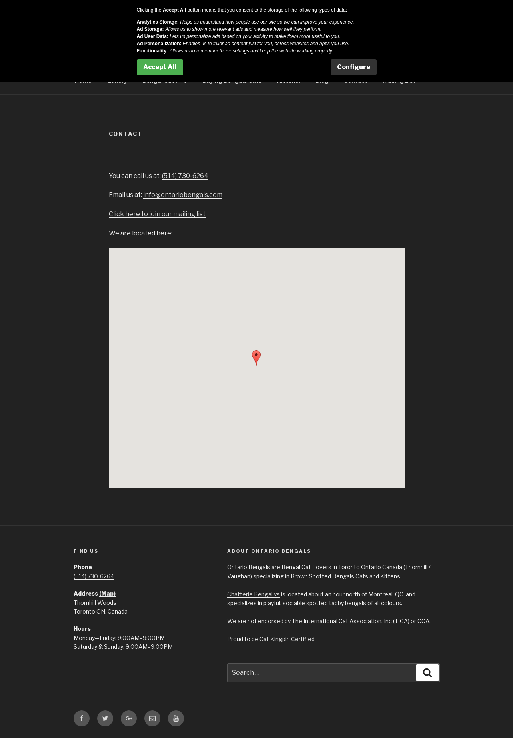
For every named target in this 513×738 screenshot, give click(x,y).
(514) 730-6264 (185, 176)
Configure (353, 67)
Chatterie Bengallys (253, 594)
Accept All (160, 67)
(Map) (107, 593)
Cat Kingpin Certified (287, 639)
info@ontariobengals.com (182, 195)
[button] (256, 358)
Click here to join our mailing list (157, 214)
